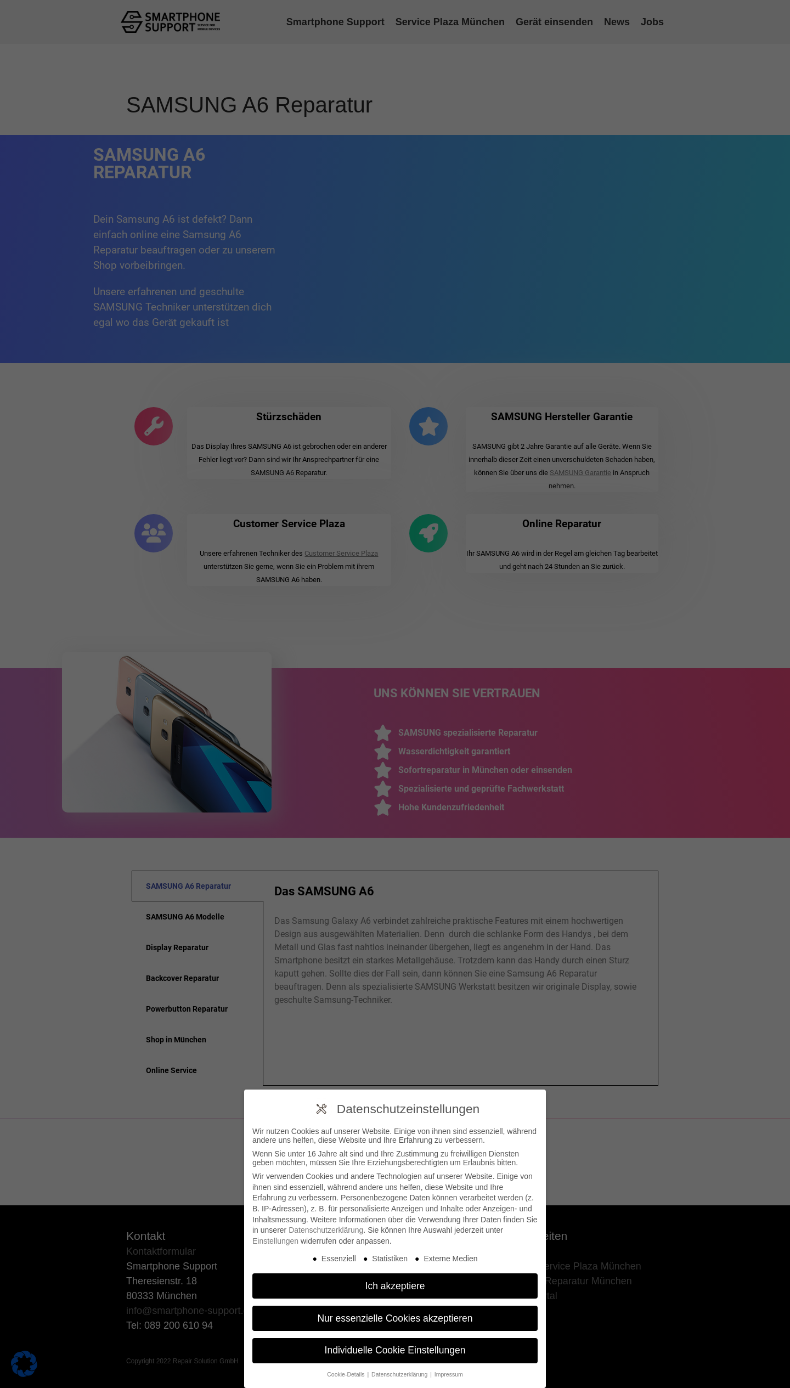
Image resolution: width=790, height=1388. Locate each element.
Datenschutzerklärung (326, 1230)
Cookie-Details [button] (346, 1374)
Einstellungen (275, 1241)
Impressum (449, 1374)
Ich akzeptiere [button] (395, 1285)
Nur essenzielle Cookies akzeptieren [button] (394, 1318)
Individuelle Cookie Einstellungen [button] (395, 1350)
